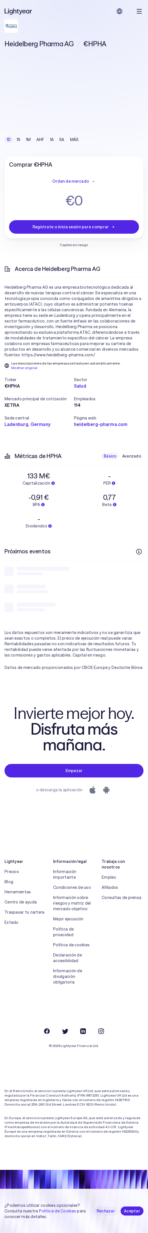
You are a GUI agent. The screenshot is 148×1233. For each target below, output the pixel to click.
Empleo (109, 877)
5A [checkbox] (61, 139)
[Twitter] (65, 1031)
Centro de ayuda (21, 902)
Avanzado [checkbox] (131, 456)
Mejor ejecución (68, 919)
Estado (12, 922)
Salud (80, 386)
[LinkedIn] (83, 1031)
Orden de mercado (74, 181)
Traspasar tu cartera (25, 912)
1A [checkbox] (52, 139)
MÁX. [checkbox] (74, 139)
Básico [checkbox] (110, 456)
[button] (39, 380)
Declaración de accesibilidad (67, 958)
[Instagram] (101, 1031)
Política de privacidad (63, 932)
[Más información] (138, 551)
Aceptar (132, 1211)
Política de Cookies (57, 1211)
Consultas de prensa (121, 897)
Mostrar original (24, 368)
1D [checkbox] (9, 139)
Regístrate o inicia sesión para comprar (74, 226)
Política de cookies (71, 944)
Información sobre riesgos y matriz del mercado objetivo (72, 903)
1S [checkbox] (19, 139)
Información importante (64, 874)
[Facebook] (47, 1031)
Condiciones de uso (72, 887)
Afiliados (110, 887)
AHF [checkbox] (40, 139)
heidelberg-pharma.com (100, 424)
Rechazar (106, 1211)
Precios (12, 871)
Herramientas (18, 891)
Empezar (74, 770)
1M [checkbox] (28, 139)
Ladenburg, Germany (28, 424)
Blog (9, 881)
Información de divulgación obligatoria (67, 976)
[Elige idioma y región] (119, 11)
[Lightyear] (19, 11)
